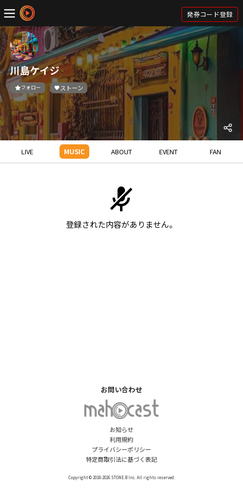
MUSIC (74, 151)
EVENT (168, 151)
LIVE (27, 151)
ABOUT (121, 151)
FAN (215, 151)
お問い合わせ (121, 389)
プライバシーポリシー (121, 449)
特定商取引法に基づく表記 (121, 459)
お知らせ (121, 429)
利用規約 (121, 439)
